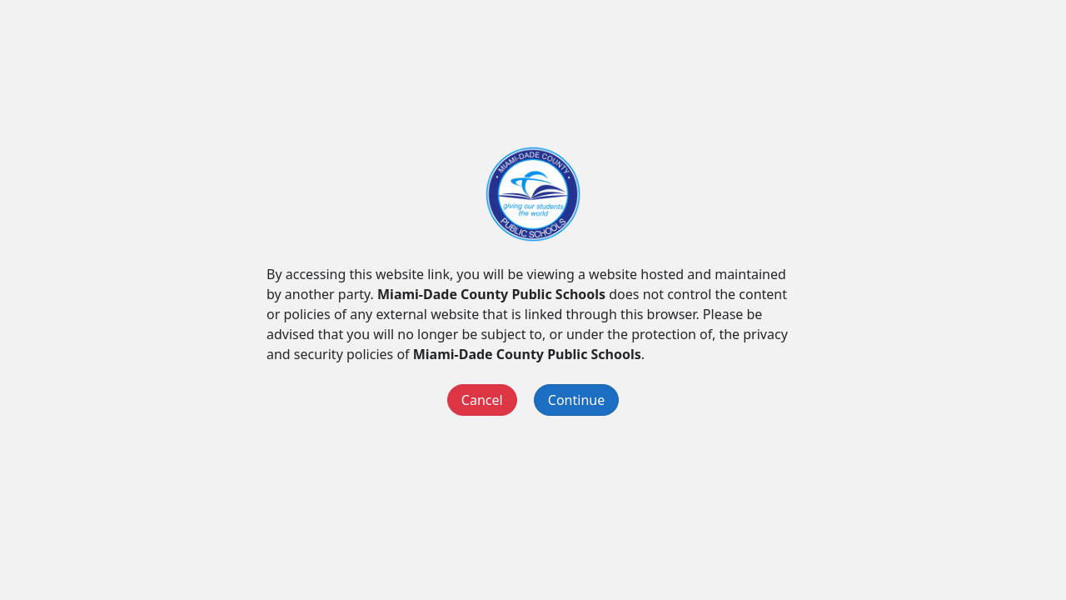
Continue (576, 400)
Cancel (482, 400)
